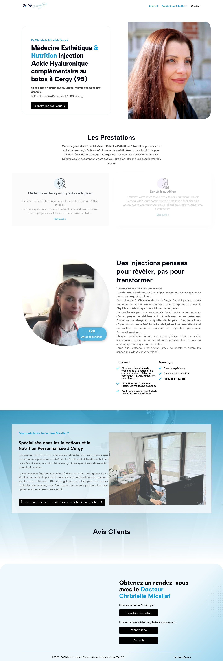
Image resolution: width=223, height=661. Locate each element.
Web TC (120, 657)
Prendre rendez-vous (47, 106)
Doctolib (138, 640)
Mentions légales (182, 657)
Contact (196, 6)
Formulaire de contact (139, 613)
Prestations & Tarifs (173, 6)
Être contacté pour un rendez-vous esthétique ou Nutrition (60, 502)
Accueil (153, 6)
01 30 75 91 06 (138, 630)
